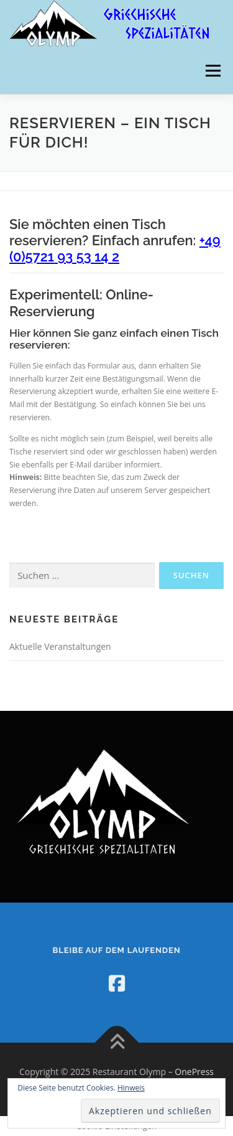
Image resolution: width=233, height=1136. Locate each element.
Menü (212, 70)
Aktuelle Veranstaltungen (60, 646)
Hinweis (131, 1087)
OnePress (194, 1071)
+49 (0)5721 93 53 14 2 (115, 248)
